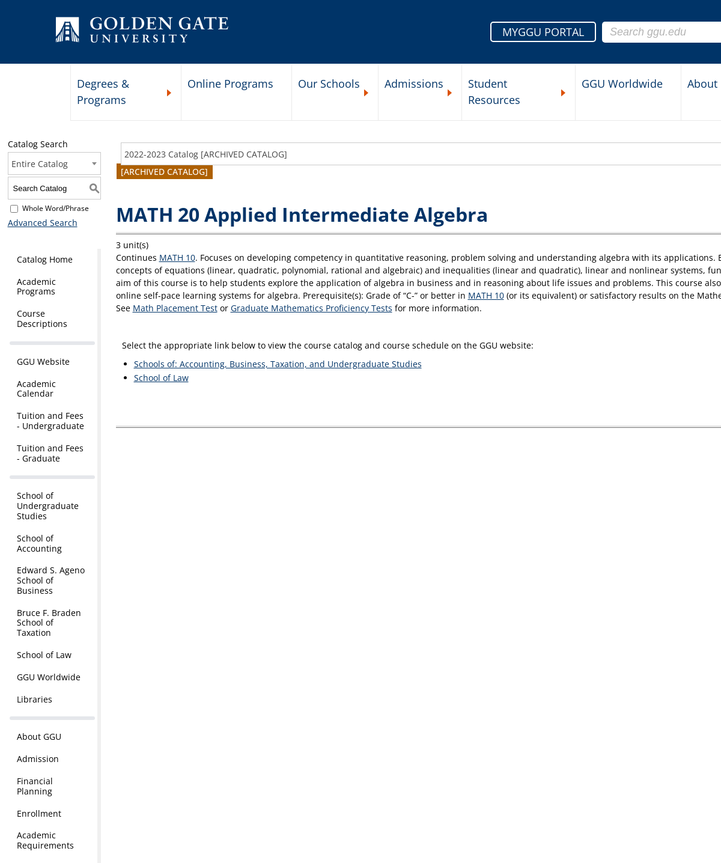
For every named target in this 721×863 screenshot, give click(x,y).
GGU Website (43, 361)
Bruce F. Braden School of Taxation (49, 623)
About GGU (39, 736)
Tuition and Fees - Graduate (50, 453)
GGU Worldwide (622, 83)
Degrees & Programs (103, 91)
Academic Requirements (45, 840)
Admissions (414, 83)
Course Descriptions (42, 318)
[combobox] (54, 163)
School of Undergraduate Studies (48, 506)
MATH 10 (177, 257)
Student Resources (494, 91)
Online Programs (230, 83)
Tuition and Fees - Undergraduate (50, 421)
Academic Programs (36, 286)
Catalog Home (45, 259)
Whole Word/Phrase (55, 208)
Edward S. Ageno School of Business (51, 580)
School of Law (44, 654)
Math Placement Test (175, 308)
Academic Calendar (36, 389)
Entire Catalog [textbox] (39, 163)
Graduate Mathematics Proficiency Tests (311, 308)
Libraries (34, 699)
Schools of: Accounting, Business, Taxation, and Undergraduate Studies (278, 364)
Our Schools (329, 83)
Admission (38, 758)
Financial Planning (35, 786)
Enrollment (39, 813)
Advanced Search (43, 222)
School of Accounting (39, 543)
